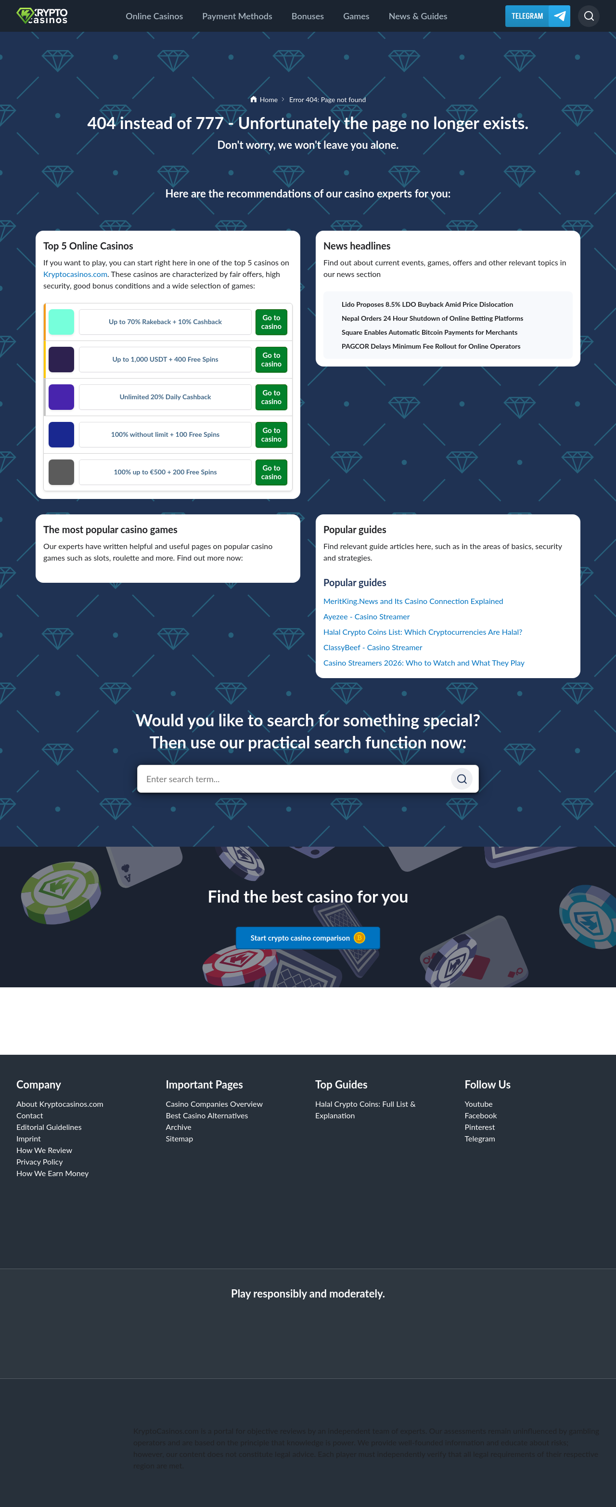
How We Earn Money (52, 1173)
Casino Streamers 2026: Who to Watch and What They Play (424, 662)
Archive (179, 1126)
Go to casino (271, 321)
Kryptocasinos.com (75, 273)
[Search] (589, 16)
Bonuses (308, 16)
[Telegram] (537, 16)
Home (269, 99)
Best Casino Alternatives (207, 1115)
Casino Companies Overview (214, 1103)
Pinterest (480, 1126)
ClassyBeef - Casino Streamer (373, 647)
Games (356, 16)
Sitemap (179, 1138)
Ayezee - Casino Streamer (366, 616)
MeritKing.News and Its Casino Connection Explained (413, 600)
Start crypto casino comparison (308, 938)
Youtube (479, 1103)
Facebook (481, 1115)
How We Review (44, 1149)
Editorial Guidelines (49, 1126)
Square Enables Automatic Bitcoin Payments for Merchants (424, 332)
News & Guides (418, 16)
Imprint (28, 1138)
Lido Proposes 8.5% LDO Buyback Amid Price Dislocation (422, 304)
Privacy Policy (39, 1161)
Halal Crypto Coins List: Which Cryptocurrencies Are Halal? (422, 631)
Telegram (480, 1138)
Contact (29, 1115)
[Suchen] (462, 779)
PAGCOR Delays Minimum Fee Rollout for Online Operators (426, 346)
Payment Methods (237, 16)
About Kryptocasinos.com (59, 1103)
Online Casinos (154, 16)
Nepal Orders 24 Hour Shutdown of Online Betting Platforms (427, 318)
